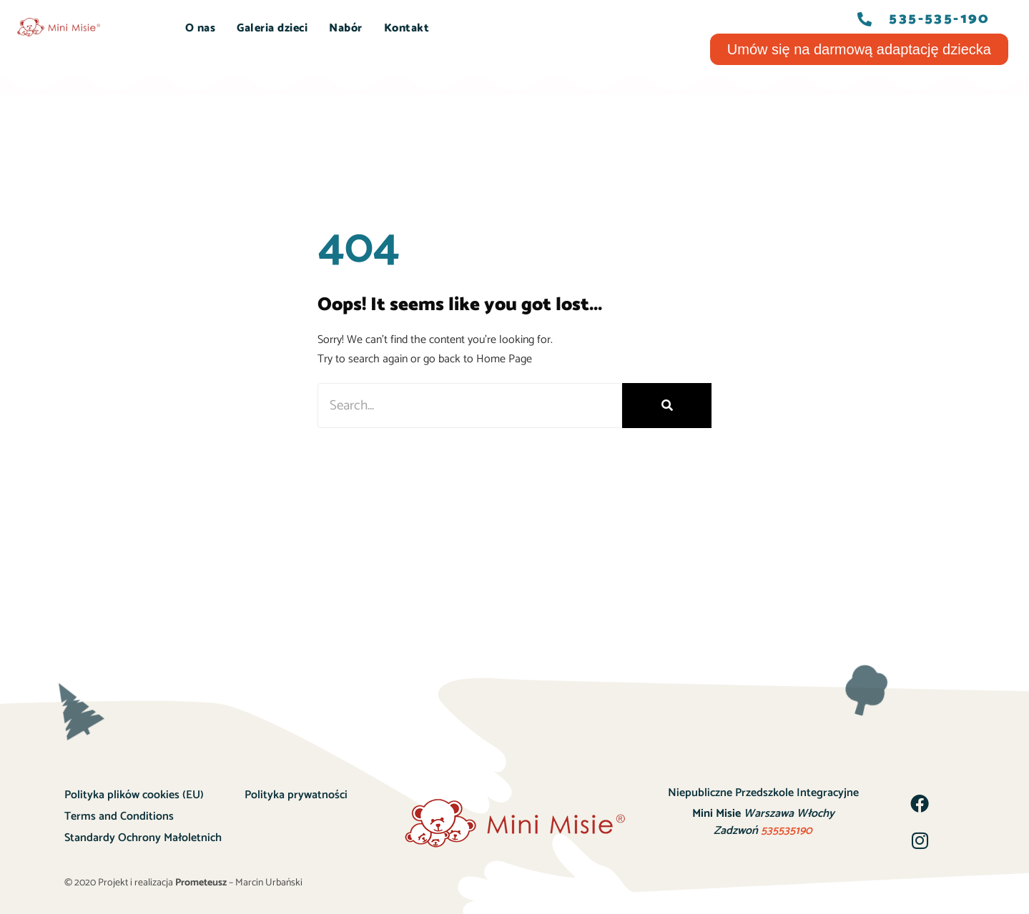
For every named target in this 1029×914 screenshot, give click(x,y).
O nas (200, 28)
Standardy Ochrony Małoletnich (143, 838)
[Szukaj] (667, 405)
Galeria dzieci (272, 28)
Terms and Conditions (119, 816)
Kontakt (407, 28)
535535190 (786, 830)
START (144, 28)
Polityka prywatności (296, 795)
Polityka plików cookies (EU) (134, 795)
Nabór (346, 28)
